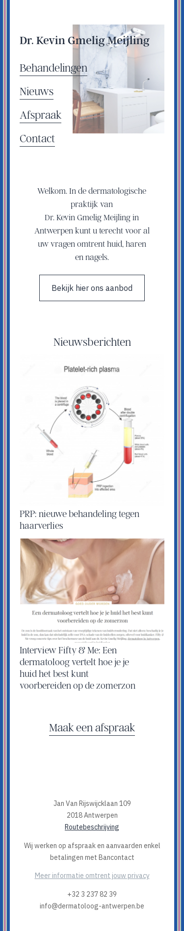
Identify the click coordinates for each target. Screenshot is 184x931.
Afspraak (40, 114)
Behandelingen (53, 67)
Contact (37, 138)
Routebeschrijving (92, 827)
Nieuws (36, 91)
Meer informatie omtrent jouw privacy (92, 875)
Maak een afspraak (92, 727)
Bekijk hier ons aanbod (92, 288)
